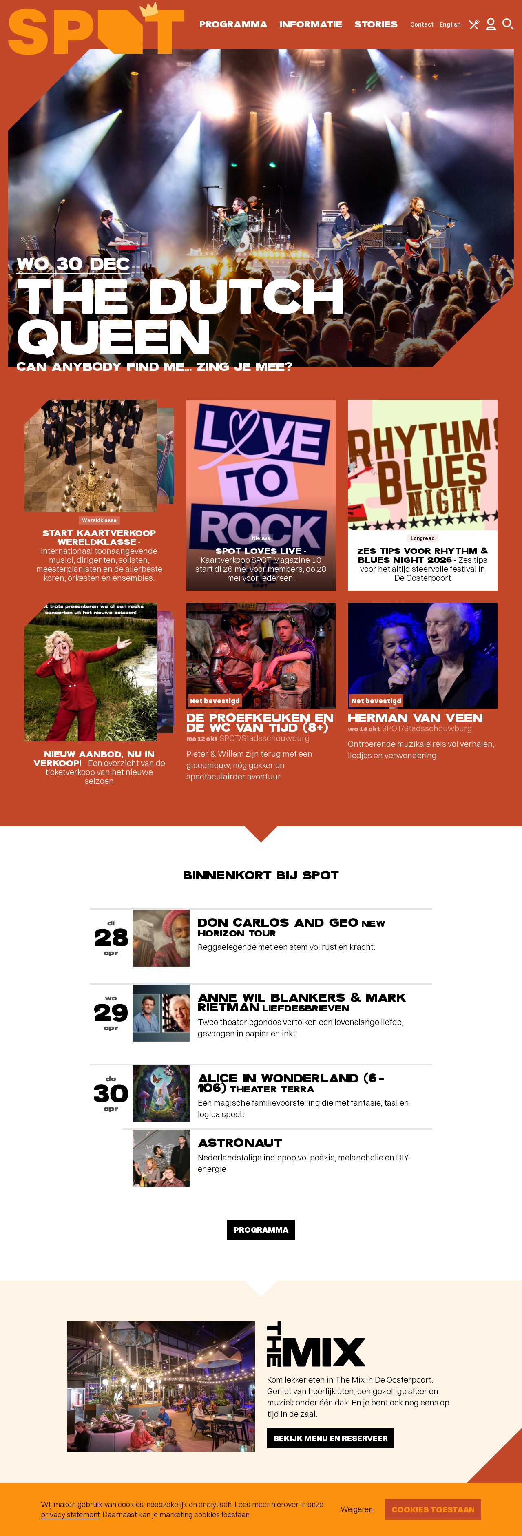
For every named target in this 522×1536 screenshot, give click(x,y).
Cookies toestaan (433, 1509)
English (450, 24)
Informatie (311, 24)
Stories (376, 24)
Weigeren (357, 1509)
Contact (422, 24)
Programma (233, 24)
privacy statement (70, 1514)
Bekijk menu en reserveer (331, 1438)
